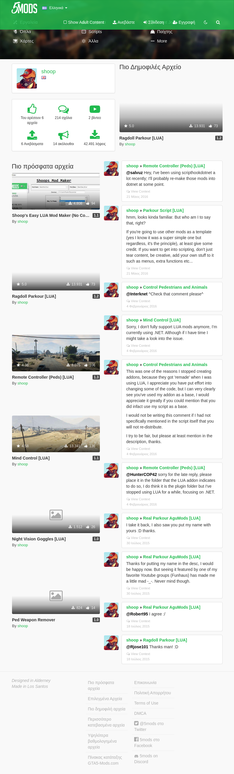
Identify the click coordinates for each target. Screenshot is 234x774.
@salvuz (134, 172)
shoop (48, 71)
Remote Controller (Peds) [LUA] (174, 166)
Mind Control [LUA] (162, 320)
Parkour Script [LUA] (163, 210)
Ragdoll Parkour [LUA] (165, 640)
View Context (138, 191)
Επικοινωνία (145, 682)
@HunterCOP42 (141, 474)
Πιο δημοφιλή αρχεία (106, 709)
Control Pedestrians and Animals (175, 287)
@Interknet (137, 294)
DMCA (140, 713)
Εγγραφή (184, 22)
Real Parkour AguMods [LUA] (172, 518)
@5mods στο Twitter (149, 726)
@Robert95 (137, 614)
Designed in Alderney (31, 680)
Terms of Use (146, 703)
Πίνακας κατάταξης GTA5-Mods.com (105, 760)
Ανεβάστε (124, 22)
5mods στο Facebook (147, 742)
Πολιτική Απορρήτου (152, 692)
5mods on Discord (146, 758)
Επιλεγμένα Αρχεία (105, 698)
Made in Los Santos (30, 686)
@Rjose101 (137, 646)
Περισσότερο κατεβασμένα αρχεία (106, 722)
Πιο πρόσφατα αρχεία (101, 685)
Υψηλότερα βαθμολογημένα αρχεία (102, 741)
